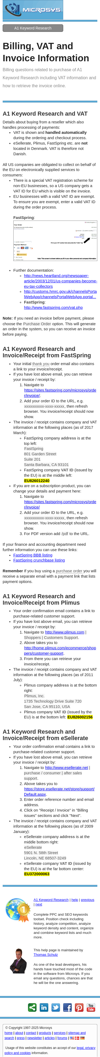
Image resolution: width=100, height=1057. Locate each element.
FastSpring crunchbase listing (39, 560)
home (9, 1033)
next (38, 904)
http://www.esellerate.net (66, 768)
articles (50, 1038)
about (19, 1033)
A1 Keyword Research (32, 28)
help (74, 900)
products (45, 1033)
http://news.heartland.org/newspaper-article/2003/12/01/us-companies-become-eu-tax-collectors (60, 281)
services (60, 1033)
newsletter (34, 1038)
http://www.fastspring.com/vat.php (53, 307)
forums (62, 1038)
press (21, 1038)
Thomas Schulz (46, 955)
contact (31, 1033)
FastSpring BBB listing (32, 555)
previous (87, 900)
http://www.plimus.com (64, 632)
